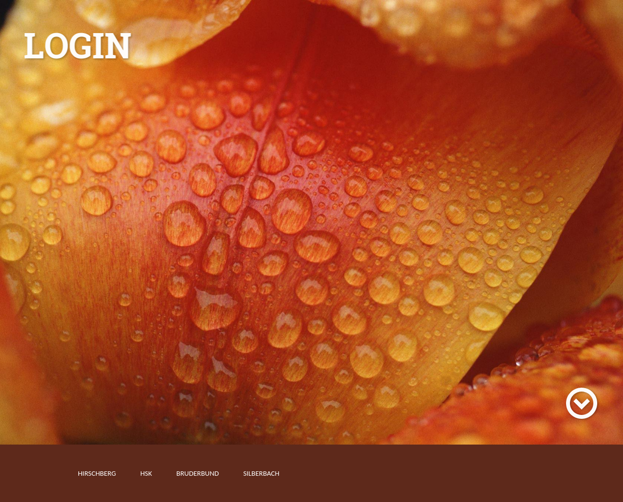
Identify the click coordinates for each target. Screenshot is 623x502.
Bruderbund (197, 473)
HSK (146, 473)
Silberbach (261, 473)
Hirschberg (97, 473)
